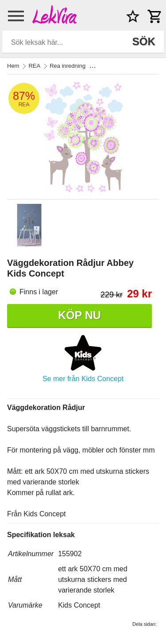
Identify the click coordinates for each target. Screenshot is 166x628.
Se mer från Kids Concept (83, 378)
